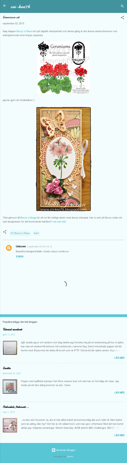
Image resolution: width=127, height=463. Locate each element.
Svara (19, 256)
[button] (122, 18)
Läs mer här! (59, 221)
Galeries (70, 457)
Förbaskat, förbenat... (16, 407)
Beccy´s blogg (28, 217)
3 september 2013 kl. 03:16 (39, 246)
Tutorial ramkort (12, 329)
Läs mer (119, 357)
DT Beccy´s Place (20, 233)
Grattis (7, 368)
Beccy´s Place (24, 31)
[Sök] (122, 7)
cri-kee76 (20, 6)
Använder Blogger (63, 450)
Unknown (21, 246)
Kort (36, 233)
